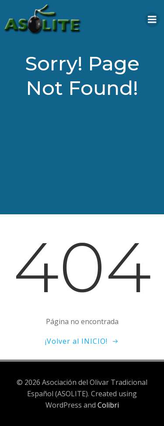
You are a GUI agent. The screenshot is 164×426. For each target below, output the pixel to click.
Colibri (108, 405)
